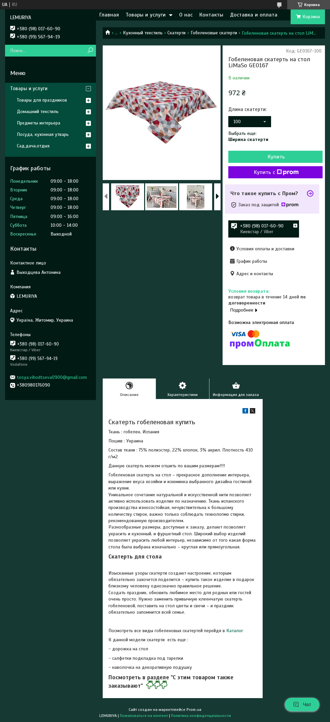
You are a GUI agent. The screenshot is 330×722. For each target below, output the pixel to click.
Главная (109, 14)
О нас (186, 14)
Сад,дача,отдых (33, 146)
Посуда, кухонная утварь (43, 134)
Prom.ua (194, 709)
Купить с (276, 172)
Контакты (211, 14)
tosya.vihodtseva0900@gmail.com (52, 377)
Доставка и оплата (253, 14)
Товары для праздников (42, 100)
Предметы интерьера (38, 123)
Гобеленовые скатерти (214, 33)
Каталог (234, 631)
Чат (302, 704)
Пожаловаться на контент (144, 715)
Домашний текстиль (38, 111)
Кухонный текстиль (143, 33)
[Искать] (90, 51)
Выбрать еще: (248, 136)
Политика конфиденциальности (201, 715)
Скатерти (176, 33)
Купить (276, 156)
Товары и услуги (146, 14)
